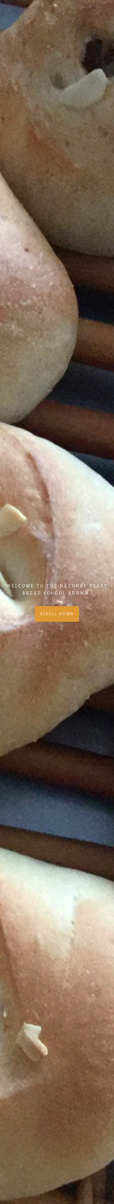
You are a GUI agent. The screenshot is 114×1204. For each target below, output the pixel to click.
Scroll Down (57, 613)
